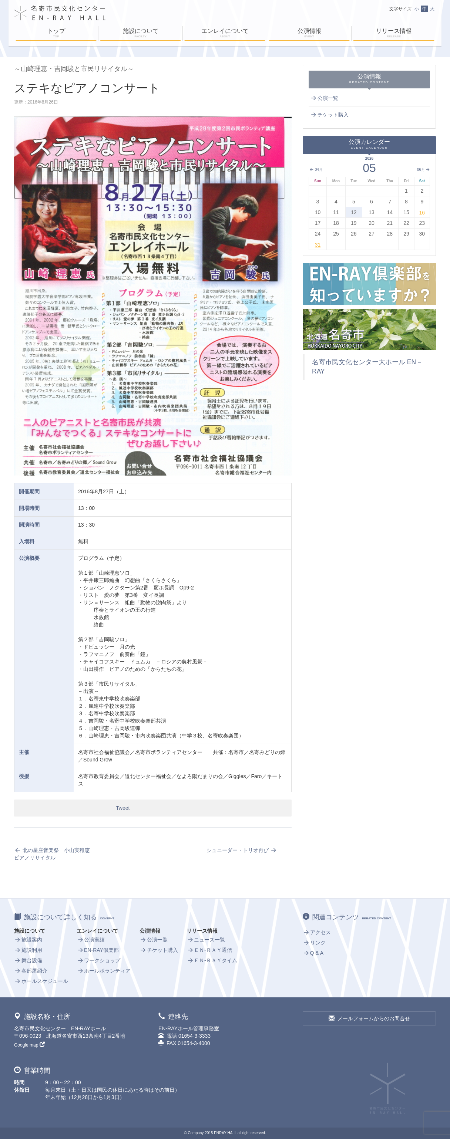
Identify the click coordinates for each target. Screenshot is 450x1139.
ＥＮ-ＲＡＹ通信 (209, 950)
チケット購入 (329, 115)
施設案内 (28, 940)
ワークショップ (98, 960)
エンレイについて (224, 34)
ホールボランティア (104, 971)
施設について (140, 34)
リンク (314, 943)
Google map (29, 1045)
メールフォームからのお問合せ (369, 1018)
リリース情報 (393, 34)
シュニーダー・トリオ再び (241, 850)
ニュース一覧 (206, 940)
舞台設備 (28, 960)
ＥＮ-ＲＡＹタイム (212, 960)
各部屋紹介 (30, 971)
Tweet (123, 808)
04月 (316, 170)
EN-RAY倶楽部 (97, 950)
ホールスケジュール (41, 981)
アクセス (317, 932)
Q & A (313, 953)
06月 (423, 170)
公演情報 (309, 34)
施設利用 (28, 950)
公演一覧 (324, 98)
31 (318, 245)
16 (422, 213)
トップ (56, 34)
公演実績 (91, 940)
